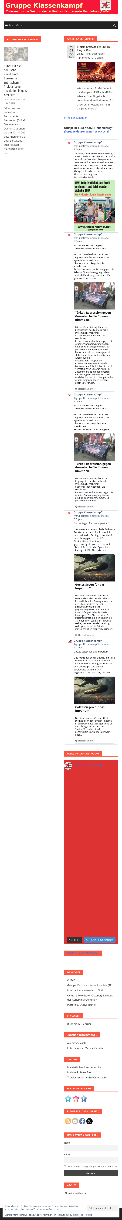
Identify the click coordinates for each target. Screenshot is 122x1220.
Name (67, 1142)
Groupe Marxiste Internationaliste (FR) (89, 985)
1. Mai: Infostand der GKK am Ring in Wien (93, 48)
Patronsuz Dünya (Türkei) (82, 1004)
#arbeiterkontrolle (84, 177)
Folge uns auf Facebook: (83, 953)
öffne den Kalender (75, 117)
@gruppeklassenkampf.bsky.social (86, 131)
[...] (5, 153)
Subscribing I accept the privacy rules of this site (90, 1166)
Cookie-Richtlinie (84, 1214)
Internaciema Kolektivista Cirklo (85, 990)
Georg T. (13, 102)
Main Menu (16, 25)
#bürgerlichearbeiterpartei (88, 171)
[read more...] (89, 108)
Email (67, 1154)
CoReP (71, 980)
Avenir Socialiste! (77, 1043)
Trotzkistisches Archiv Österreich (86, 1077)
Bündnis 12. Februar (79, 1024)
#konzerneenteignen (85, 174)
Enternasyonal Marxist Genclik (85, 1048)
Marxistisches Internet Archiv (84, 1067)
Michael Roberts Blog (79, 1072)
